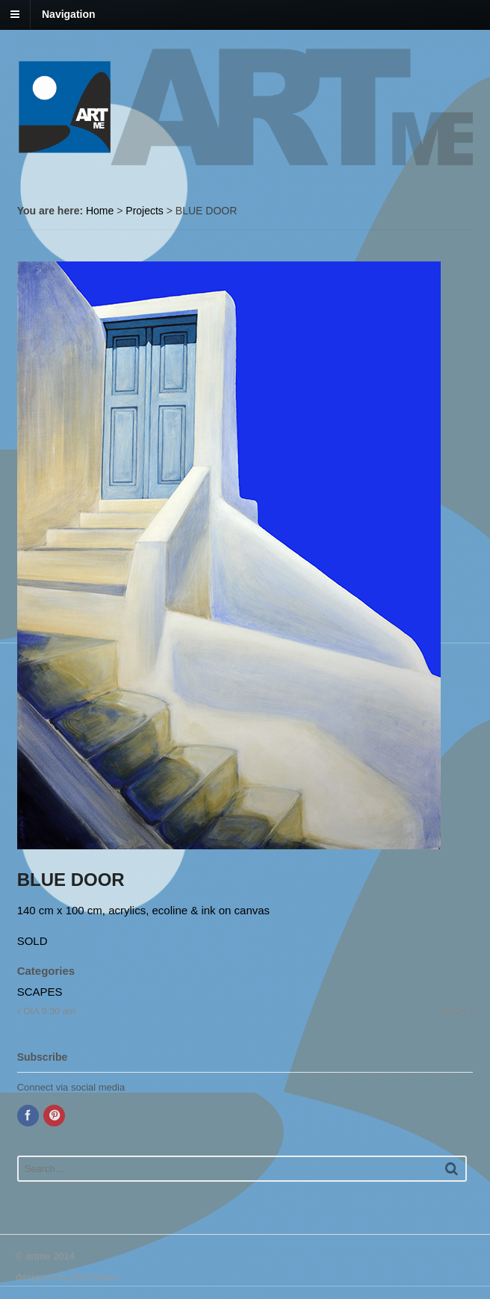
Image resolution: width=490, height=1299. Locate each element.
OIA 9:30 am (46, 1011)
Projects (144, 211)
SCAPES (40, 991)
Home (100, 211)
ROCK (456, 1011)
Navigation (69, 14)
